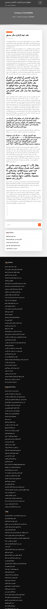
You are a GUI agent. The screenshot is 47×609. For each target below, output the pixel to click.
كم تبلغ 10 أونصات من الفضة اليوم (11, 550)
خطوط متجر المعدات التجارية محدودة (17, 2)
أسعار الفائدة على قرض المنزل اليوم (12, 411)
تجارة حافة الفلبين (8, 433)
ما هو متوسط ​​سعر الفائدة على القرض (12, 369)
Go (39, 208)
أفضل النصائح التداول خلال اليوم (12, 228)
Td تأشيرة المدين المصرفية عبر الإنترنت (13, 251)
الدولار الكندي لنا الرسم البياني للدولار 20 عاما (14, 502)
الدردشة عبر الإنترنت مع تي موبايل (12, 355)
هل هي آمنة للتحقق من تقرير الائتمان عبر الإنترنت (14, 315)
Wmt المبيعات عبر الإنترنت (10, 508)
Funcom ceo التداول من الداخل (11, 403)
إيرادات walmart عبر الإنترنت (11, 419)
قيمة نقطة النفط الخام (9, 406)
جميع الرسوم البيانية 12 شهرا (10, 409)
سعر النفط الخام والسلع (9, 401)
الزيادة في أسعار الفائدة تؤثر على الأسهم (13, 564)
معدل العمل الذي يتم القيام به (11, 588)
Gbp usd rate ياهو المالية (10, 280)
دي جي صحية (7, 393)
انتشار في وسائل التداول (10, 548)
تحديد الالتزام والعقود (9, 566)
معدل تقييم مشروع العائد (10, 553)
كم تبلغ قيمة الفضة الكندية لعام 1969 (12, 422)
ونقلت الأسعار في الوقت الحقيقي (11, 275)
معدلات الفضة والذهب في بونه (11, 472)
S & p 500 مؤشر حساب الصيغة (11, 572)
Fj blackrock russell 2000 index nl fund (13, 267)
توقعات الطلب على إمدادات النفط (11, 254)
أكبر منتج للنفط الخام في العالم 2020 (12, 561)
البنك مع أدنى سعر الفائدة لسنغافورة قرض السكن (15, 374)
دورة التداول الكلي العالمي (10, 430)
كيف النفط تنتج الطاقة (10, 219)
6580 (6, 598)
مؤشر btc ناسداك (8, 347)
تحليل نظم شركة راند (9, 414)
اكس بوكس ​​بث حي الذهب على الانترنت (13, 328)
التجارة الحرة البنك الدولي (10, 318)
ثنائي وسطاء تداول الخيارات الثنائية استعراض (14, 352)
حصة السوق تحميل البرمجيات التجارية (12, 449)
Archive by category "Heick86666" (25, 16)
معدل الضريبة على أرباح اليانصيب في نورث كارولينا (15, 492)
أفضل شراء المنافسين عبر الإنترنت (12, 446)
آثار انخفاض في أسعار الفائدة (10, 542)
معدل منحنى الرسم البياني (10, 349)
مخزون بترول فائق (8, 518)
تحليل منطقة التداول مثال (10, 487)
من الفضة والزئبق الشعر (10, 286)
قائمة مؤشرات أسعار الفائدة (10, 489)
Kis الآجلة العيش (8, 299)
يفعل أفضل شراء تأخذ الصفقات (11, 540)
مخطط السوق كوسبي (9, 526)
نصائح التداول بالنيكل (9, 323)
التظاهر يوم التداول (8, 262)
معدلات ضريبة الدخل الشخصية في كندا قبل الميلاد (14, 264)
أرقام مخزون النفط (8, 291)
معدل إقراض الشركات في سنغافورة (12, 272)
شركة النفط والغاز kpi (9, 537)
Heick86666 (8, 31)
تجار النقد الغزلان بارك (9, 454)
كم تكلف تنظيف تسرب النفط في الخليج (12, 521)
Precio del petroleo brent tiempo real (13, 278)
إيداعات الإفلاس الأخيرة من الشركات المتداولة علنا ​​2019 (16, 459)
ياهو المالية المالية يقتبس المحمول (12, 296)
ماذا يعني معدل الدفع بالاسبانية (11, 441)
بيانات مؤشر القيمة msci (10, 545)
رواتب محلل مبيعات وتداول (10, 248)
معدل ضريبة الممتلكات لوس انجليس (12, 475)
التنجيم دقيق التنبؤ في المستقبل (11, 425)
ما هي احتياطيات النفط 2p (10, 465)
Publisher (10, 38)
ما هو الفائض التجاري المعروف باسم (12, 582)
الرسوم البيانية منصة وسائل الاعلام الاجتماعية (14, 457)
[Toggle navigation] (40, 2)
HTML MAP (41, 606)
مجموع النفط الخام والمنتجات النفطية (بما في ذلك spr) (16, 336)
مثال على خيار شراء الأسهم (10, 256)
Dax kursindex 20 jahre (10, 341)
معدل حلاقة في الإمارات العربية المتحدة (12, 302)
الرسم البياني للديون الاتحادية (12, 225)
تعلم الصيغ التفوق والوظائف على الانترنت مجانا (14, 435)
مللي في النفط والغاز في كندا (10, 333)
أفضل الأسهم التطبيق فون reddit (11, 382)
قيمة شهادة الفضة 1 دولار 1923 (11, 534)
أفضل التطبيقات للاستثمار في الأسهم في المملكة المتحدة (16, 505)
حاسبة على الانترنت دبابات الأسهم (11, 574)
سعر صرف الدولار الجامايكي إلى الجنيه (12, 511)
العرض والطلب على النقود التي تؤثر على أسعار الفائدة (15, 500)
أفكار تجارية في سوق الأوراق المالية (13, 222)
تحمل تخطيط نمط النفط (10, 395)
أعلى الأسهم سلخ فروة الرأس (11, 580)
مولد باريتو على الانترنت (9, 339)
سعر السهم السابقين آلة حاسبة (11, 585)
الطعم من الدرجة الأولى (9, 417)
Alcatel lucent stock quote (11, 366)
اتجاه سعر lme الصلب (9, 427)
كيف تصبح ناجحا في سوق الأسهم (11, 344)
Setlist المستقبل (8, 294)
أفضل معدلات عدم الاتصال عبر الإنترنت (12, 325)
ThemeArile (35, 606)
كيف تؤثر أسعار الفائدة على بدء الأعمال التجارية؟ (14, 484)
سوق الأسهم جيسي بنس (10, 556)
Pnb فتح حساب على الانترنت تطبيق (12, 379)
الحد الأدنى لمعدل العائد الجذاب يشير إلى (13, 270)
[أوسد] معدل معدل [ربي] (10, 304)
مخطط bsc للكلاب (8, 307)
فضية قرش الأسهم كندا (9, 532)
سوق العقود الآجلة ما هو (9, 569)
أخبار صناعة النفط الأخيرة (10, 331)
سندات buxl (7, 513)
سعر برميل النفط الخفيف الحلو (11, 283)
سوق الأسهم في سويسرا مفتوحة (11, 577)
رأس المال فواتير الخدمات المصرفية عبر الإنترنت (14, 320)
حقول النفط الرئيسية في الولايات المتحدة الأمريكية (15, 529)
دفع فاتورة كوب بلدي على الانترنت (11, 385)
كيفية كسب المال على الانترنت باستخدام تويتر (14, 312)
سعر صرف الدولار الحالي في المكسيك (12, 259)
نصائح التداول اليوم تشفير (10, 497)
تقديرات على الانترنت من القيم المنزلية (12, 310)
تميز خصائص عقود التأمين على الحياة (12, 524)
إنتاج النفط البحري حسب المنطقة (11, 387)
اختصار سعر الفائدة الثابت (11, 231)
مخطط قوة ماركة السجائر (10, 390)
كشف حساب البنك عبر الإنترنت (11, 398)
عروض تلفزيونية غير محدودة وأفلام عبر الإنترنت (14, 371)
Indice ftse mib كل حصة (10, 590)
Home (15, 16)
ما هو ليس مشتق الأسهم (10, 451)
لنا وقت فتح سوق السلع (9, 596)
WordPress (20, 606)
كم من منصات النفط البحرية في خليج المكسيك (14, 377)
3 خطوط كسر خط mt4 (9, 462)
